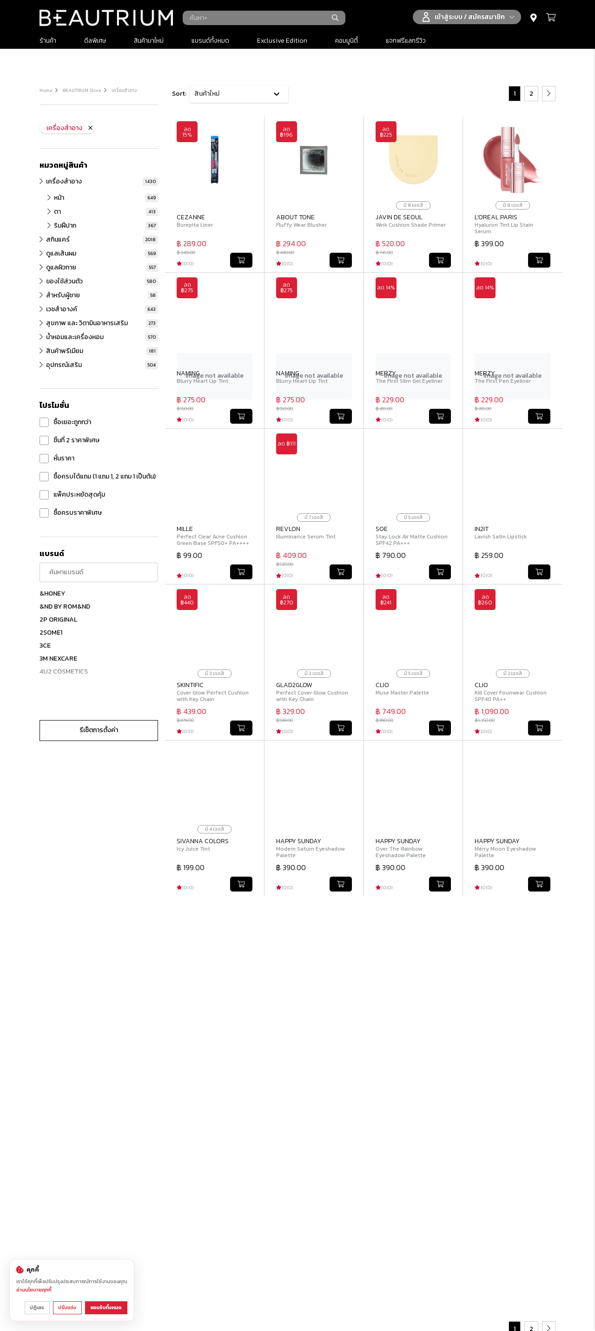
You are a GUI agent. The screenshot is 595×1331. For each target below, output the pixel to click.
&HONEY (52, 593)
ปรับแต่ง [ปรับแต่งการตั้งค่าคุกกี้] (68, 1307)
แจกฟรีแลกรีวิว (406, 41)
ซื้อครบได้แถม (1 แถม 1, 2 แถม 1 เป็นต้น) (98, 476)
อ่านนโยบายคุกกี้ (34, 1290)
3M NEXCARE (58, 658)
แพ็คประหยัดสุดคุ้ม (72, 494)
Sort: (179, 93)
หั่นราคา (57, 458)
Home (46, 90)
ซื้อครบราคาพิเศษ (71, 513)
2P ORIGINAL (58, 619)
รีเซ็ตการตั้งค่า (98, 730)
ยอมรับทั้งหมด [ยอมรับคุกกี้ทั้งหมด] (106, 1307)
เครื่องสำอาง (124, 90)
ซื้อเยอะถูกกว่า (65, 422)
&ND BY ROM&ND (65, 606)
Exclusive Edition (282, 41)
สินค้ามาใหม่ (149, 41)
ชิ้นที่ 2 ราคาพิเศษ (69, 440)
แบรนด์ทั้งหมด (210, 41)
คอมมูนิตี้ (346, 41)
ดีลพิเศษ (95, 41)
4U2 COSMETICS (64, 671)
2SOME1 (51, 632)
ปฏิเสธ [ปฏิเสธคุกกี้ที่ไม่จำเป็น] (37, 1307)
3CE (45, 645)
